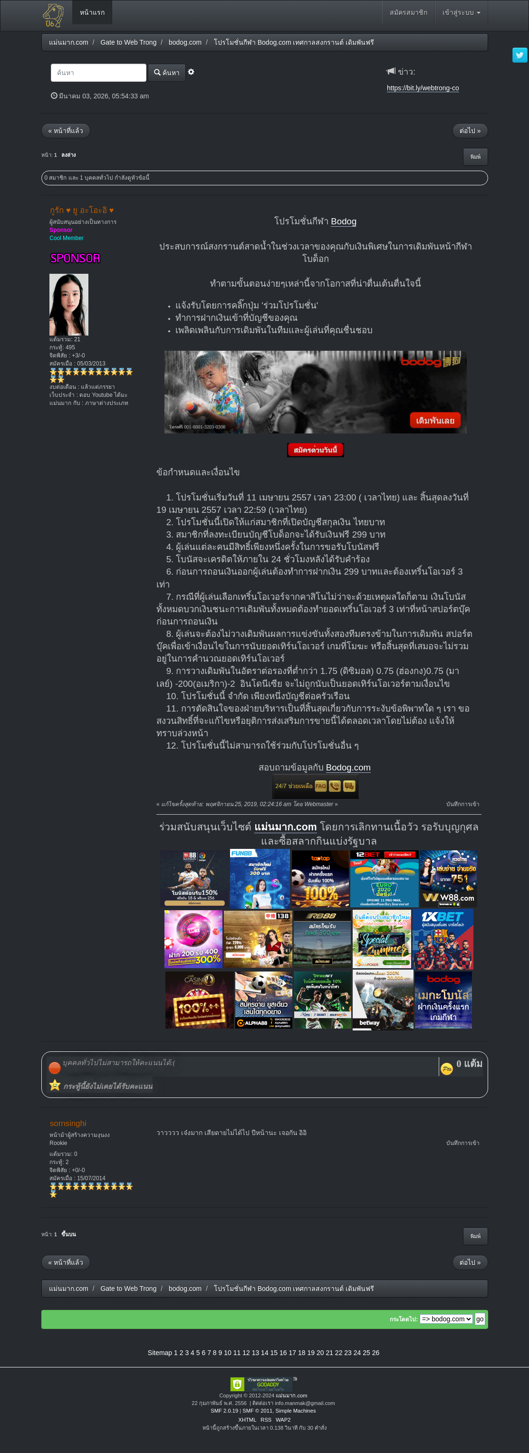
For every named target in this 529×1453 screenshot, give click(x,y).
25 (366, 1353)
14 (265, 1353)
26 (376, 1353)
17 (293, 1353)
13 (256, 1353)
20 (320, 1353)
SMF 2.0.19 (224, 1411)
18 (302, 1353)
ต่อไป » (470, 131)
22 (339, 1353)
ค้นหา (167, 72)
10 (227, 1353)
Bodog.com (348, 767)
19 (311, 1353)
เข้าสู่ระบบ (461, 12)
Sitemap (160, 1353)
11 (237, 1353)
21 (329, 1353)
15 (274, 1353)
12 (246, 1353)
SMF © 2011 (257, 1411)
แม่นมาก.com (285, 827)
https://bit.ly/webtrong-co (423, 88)
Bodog (343, 221)
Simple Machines (295, 1411)
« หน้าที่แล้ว (66, 131)
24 (357, 1353)
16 (283, 1353)
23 (348, 1353)
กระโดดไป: (404, 1319)
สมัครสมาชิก (408, 12)
